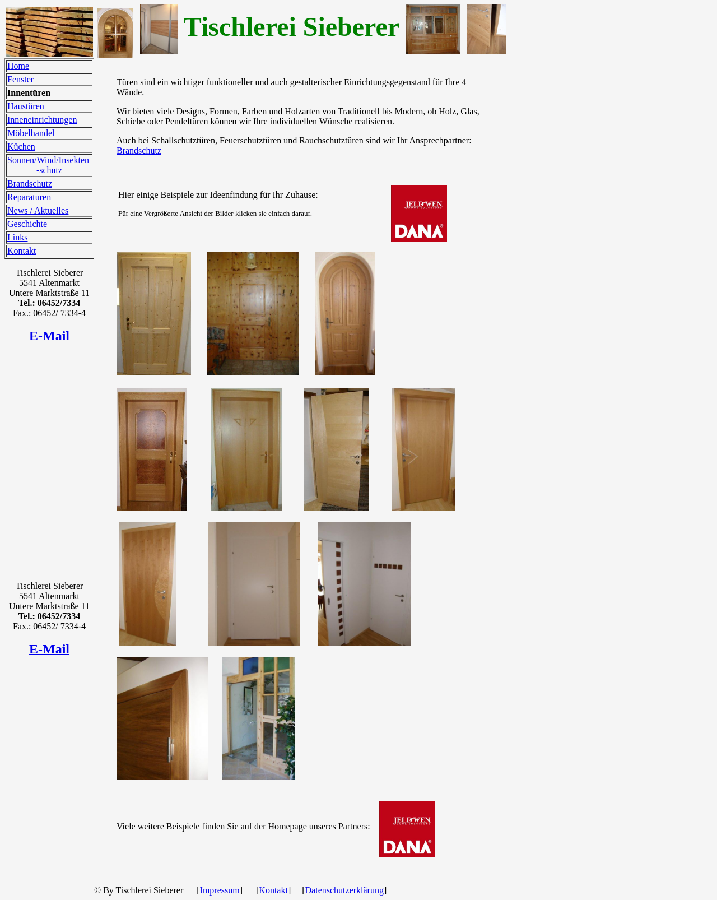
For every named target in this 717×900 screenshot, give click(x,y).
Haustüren (25, 106)
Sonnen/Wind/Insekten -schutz (49, 165)
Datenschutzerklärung (344, 890)
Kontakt (21, 251)
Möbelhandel (30, 133)
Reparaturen (29, 197)
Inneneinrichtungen (42, 119)
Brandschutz (29, 183)
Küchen (21, 146)
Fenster (20, 79)
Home (18, 66)
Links (17, 237)
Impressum (220, 890)
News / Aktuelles (37, 210)
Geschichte (27, 224)
